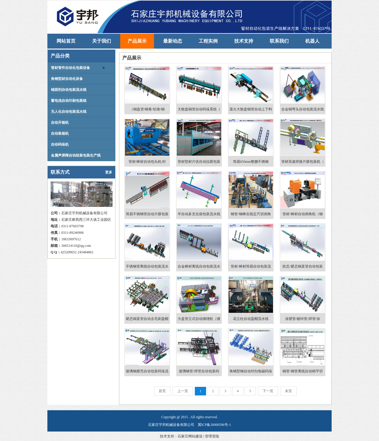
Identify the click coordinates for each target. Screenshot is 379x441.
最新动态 (172, 41)
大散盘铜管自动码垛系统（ (199, 109)
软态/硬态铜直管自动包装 (302, 266)
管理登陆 (212, 436)
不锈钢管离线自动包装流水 (147, 266)
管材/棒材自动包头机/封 (147, 162)
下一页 (268, 391)
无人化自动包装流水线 (68, 112)
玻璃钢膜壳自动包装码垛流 (147, 371)
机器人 (312, 41)
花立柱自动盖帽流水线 (251, 319)
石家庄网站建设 (190, 436)
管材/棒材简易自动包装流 (251, 266)
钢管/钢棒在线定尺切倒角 (251, 214)
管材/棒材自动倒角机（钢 (302, 214)
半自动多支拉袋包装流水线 (199, 214)
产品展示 (137, 41)
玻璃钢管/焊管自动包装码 (199, 371)
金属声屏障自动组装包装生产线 (76, 155)
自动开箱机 (60, 122)
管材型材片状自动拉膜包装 (199, 162)
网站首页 (66, 41)
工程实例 (208, 41)
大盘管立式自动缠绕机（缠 (199, 319)
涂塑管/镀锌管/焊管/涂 (302, 319)
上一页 (182, 391)
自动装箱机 (60, 133)
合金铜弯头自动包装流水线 (302, 109)
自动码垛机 (60, 144)
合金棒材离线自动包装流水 (199, 266)
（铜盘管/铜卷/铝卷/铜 (147, 109)
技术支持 (243, 41)
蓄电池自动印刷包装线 (68, 101)
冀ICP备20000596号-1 (214, 425)
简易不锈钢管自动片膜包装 (147, 214)
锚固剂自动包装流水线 (68, 90)
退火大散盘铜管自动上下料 (250, 109)
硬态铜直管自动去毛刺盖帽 (147, 319)
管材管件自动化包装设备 (70, 68)
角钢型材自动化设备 (67, 79)
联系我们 (279, 41)
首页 (162, 391)
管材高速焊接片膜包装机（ (302, 162)
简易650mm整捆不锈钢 (251, 162)
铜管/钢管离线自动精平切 (302, 371)
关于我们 (101, 41)
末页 (288, 391)
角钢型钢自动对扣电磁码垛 (250, 371)
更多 (108, 172)
